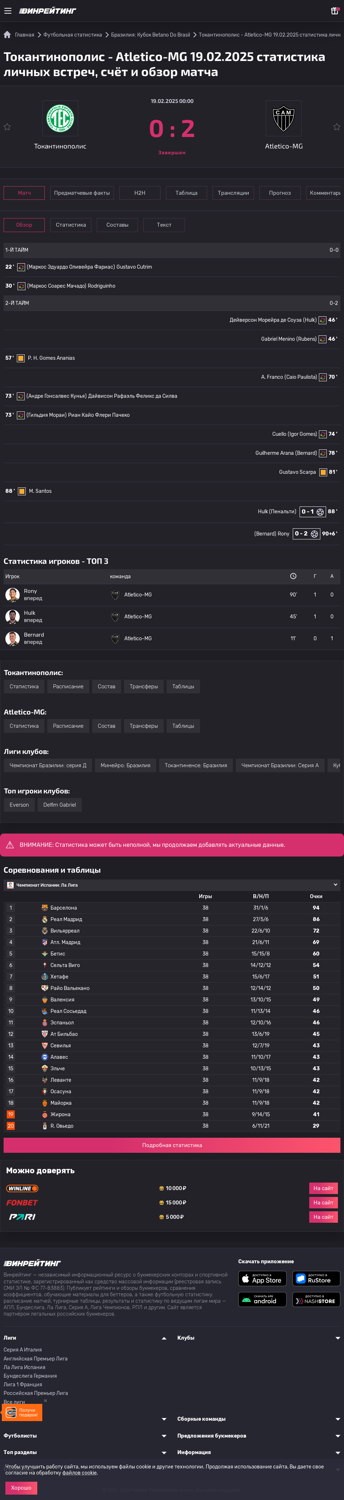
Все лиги (14, 1402)
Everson (19, 805)
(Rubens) (306, 339)
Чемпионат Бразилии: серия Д (48, 765)
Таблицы (183, 686)
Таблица (194, 193)
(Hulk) (310, 320)
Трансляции (243, 193)
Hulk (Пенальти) (277, 512)
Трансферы (144, 686)
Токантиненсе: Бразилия (196, 765)
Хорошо (21, 1488)
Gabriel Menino (278, 339)
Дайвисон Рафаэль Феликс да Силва (132, 396)
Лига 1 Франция (23, 1385)
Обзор (26, 225)
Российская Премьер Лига (36, 1393)
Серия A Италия (23, 1350)
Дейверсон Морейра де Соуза (266, 320)
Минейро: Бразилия (125, 765)
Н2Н (144, 193)
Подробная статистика (172, 1145)
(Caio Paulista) (301, 377)
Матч (25, 193)
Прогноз (293, 193)
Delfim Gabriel (59, 805)
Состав (106, 686)
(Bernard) (306, 453)
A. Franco (272, 377)
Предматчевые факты (85, 193)
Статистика (75, 225)
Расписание (68, 686)
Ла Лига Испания (25, 1367)
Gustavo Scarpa (297, 472)
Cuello (279, 434)
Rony (284, 534)
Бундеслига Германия (30, 1376)
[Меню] (8, 10)
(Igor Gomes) (302, 434)
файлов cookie (79, 1473)
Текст (174, 225)
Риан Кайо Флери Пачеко (99, 415)
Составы (125, 225)
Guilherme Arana (274, 453)
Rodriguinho (101, 286)
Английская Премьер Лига (36, 1359)
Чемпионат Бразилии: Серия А (280, 765)
